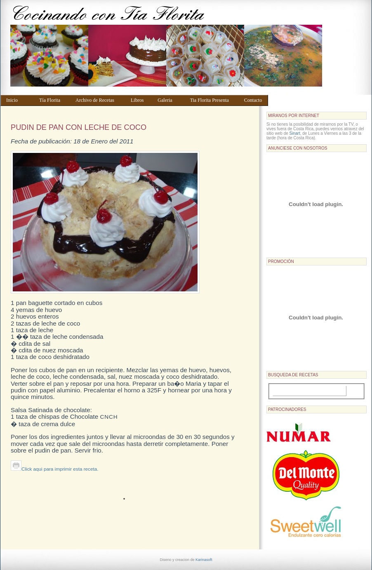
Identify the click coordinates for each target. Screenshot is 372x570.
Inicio (18, 100)
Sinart (295, 133)
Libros (140, 100)
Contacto (254, 100)
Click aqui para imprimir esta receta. (54, 468)
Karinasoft (203, 560)
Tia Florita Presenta (213, 100)
